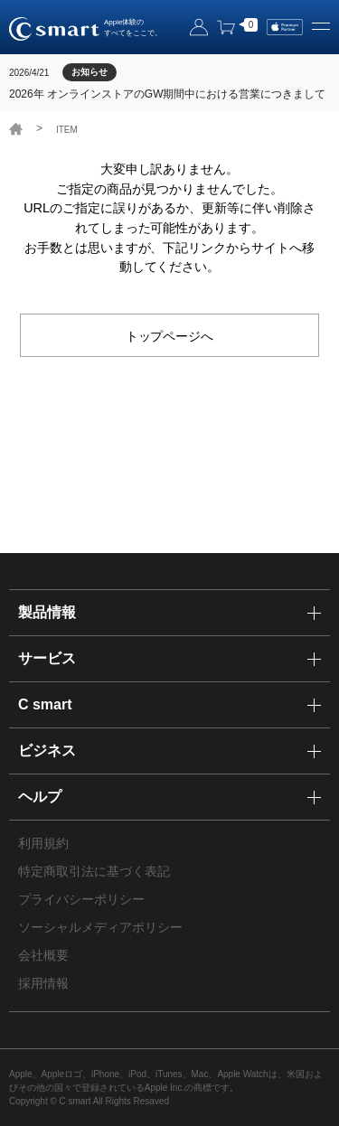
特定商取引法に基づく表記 (94, 871)
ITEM (67, 130)
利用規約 (43, 843)
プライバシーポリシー (81, 899)
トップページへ (170, 334)
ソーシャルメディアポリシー (100, 927)
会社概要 (43, 955)
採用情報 (43, 983)
